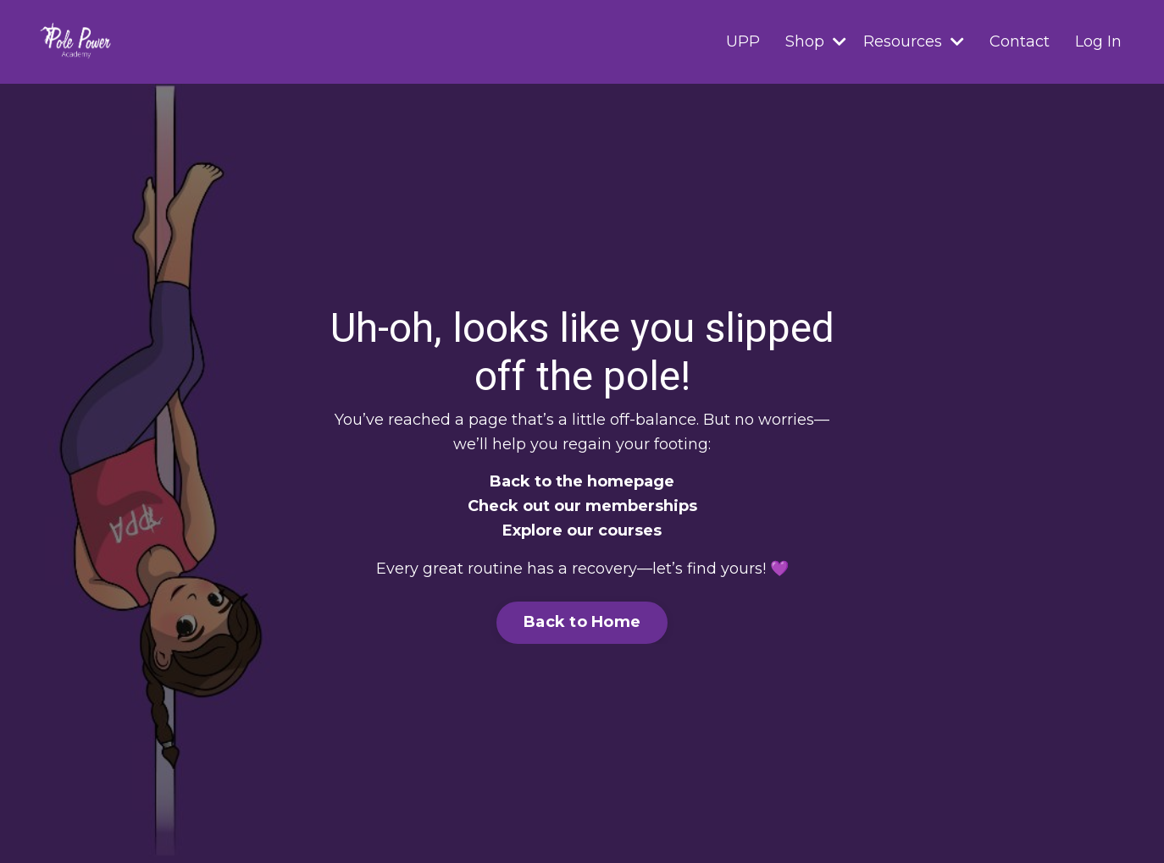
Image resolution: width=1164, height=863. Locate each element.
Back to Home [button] (582, 622)
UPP (743, 41)
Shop (815, 41)
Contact (1019, 41)
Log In (1098, 41)
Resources (913, 41)
